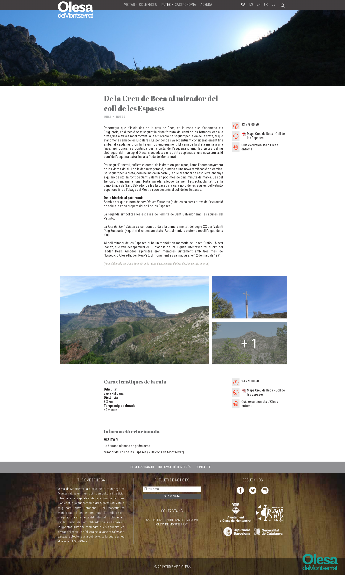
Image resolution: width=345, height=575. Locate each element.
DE (273, 4)
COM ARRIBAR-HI (142, 467)
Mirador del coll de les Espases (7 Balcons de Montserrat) (144, 452)
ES (251, 4)
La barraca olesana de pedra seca (127, 446)
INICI (107, 116)
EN (259, 4)
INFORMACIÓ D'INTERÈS (174, 467)
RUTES (120, 116)
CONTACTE (203, 467)
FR (266, 4)
